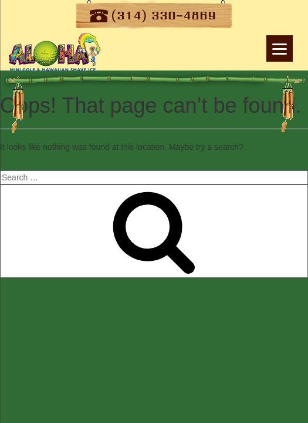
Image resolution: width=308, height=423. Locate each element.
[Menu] (279, 48)
